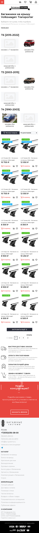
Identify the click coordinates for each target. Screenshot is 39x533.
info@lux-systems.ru (8, 442)
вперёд (29, 336)
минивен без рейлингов (29, 51)
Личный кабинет (7, 485)
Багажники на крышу (9, 455)
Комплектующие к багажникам (12, 475)
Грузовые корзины (8, 466)
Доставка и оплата (8, 488)
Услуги (3, 478)
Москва (4, 430)
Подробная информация (8, 518)
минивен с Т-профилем (9, 50)
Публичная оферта (8, 505)
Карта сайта (30, 523)
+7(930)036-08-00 (10, 433)
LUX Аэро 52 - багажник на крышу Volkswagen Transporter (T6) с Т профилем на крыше (9, 284)
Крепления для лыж (8, 460)
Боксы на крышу (7, 458)
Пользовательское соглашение (12, 499)
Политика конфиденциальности (13, 502)
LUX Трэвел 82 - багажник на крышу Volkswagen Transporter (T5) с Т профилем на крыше (9, 159)
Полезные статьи (7, 491)
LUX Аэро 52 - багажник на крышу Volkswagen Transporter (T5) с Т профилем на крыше (9, 253)
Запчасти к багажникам (10, 472)
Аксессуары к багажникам (11, 469)
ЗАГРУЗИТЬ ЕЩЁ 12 (19, 329)
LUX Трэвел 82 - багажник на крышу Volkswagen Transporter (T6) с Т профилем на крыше (9, 190)
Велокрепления (7, 463)
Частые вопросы (7, 494)
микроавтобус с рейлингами (10, 67)
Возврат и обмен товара (10, 496)
